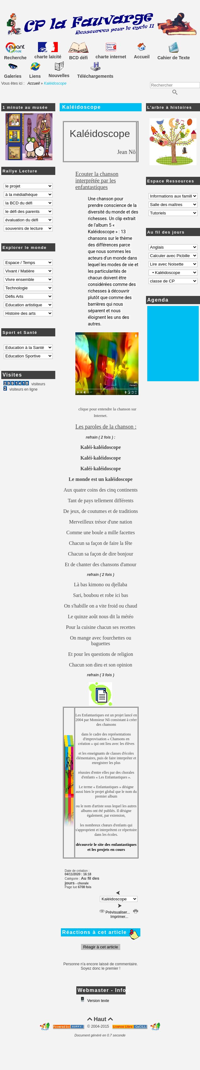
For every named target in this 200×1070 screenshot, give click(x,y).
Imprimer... (123, 914)
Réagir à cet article (100, 947)
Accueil (34, 83)
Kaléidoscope (81, 107)
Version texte (97, 1001)
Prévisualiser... (115, 912)
